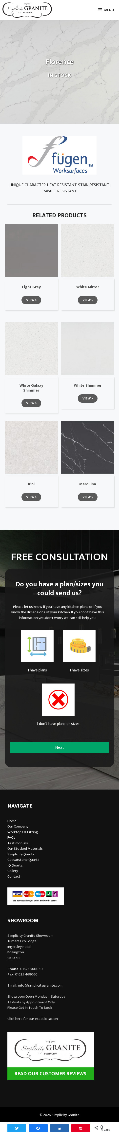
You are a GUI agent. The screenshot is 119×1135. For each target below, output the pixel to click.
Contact (13, 876)
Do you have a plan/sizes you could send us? (59, 589)
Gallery (12, 871)
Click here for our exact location (32, 1019)
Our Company (17, 826)
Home (12, 821)
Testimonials (17, 843)
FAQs (11, 837)
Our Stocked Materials (25, 849)
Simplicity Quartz (20, 854)
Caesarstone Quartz (23, 860)
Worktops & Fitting (22, 832)
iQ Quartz (14, 865)
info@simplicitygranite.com (40, 985)
